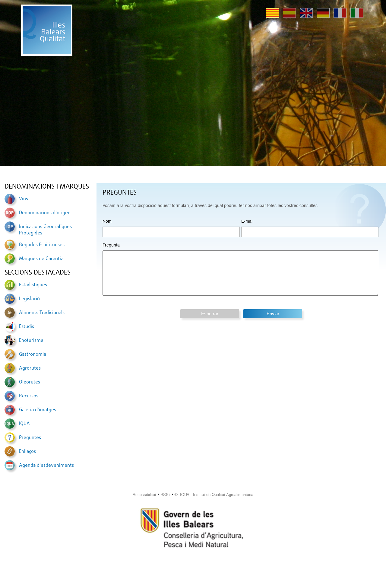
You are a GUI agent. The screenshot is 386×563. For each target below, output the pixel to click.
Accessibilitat (144, 494)
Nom (107, 221)
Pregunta (111, 245)
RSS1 (165, 494)
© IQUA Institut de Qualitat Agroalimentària (214, 494)
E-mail (247, 221)
